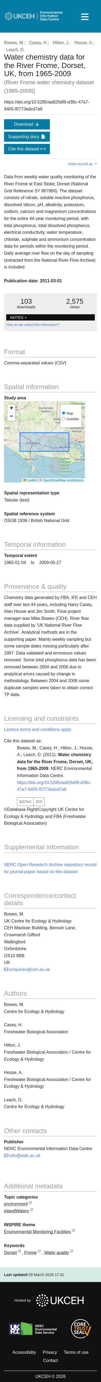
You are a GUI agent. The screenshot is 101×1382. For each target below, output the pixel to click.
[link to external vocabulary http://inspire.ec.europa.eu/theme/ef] (73, 1232)
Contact (50, 1360)
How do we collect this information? (32, 325)
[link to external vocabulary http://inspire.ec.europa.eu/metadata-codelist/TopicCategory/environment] (30, 1204)
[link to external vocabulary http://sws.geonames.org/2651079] (19, 1253)
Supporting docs (27, 136)
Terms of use (76, 1352)
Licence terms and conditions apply (37, 729)
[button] (11, 408)
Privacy (50, 1352)
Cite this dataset (27, 149)
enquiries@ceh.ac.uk (27, 969)
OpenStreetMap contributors (63, 480)
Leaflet (30, 480)
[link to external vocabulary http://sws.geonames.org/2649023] (39, 1253)
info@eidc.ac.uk (22, 1155)
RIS (39, 802)
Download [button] (27, 124)
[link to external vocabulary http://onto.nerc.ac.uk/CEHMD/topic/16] (71, 1253)
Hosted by (50, 1300)
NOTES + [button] (18, 317)
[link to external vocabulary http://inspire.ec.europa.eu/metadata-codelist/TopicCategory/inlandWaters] (31, 1211)
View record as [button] (81, 164)
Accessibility (24, 1352)
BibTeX (25, 802)
